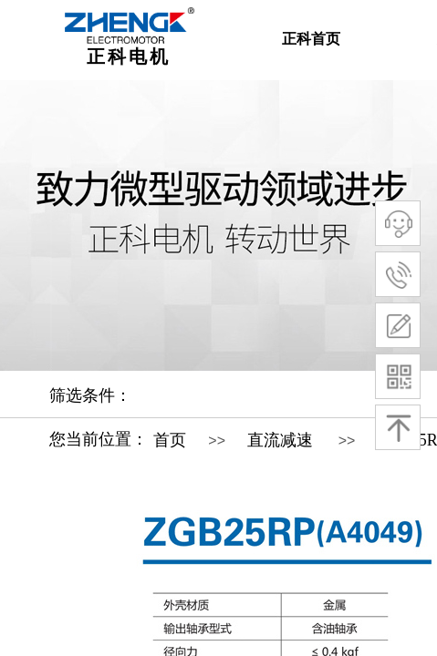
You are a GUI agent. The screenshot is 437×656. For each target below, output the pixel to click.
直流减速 (280, 440)
